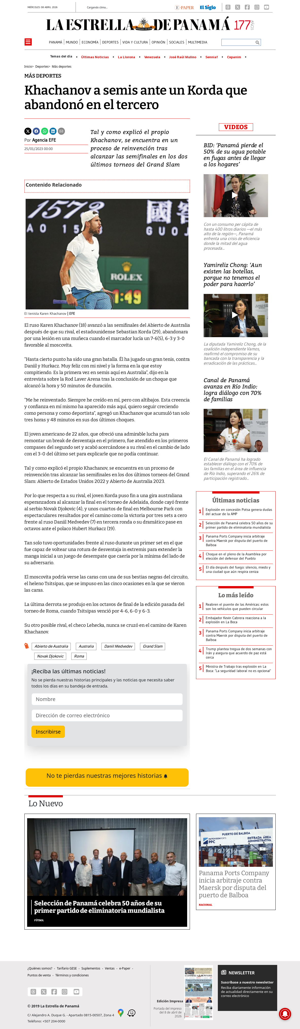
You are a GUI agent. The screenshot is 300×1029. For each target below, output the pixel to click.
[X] (237, 7)
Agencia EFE (44, 140)
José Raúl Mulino (182, 57)
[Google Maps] (121, 1012)
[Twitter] (27, 130)
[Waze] (131, 1012)
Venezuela (152, 57)
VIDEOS (236, 127)
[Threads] (228, 7)
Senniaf (211, 57)
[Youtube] (266, 7)
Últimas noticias (235, 500)
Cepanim (234, 57)
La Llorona (126, 57)
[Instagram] (257, 7)
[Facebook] (247, 7)
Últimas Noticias (95, 57)
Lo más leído (236, 595)
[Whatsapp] (44, 130)
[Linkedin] (53, 130)
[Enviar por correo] (61, 130)
